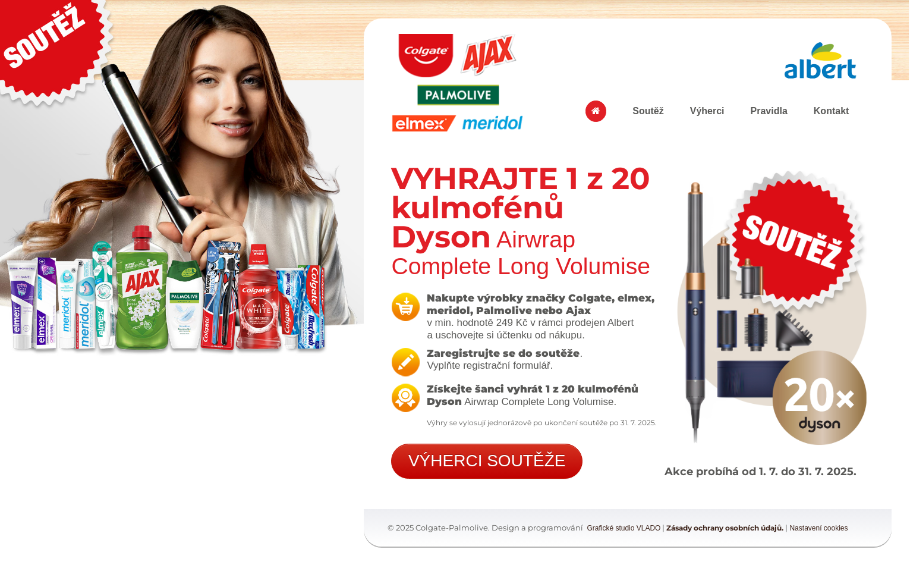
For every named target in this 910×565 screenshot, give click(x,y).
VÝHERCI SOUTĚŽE (486, 460)
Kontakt (831, 111)
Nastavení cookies (818, 528)
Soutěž (647, 111)
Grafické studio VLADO (623, 528)
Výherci (707, 111)
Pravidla (769, 111)
